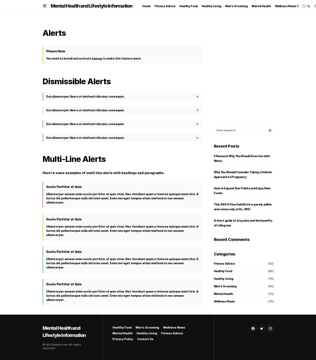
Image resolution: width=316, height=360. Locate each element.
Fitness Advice (224, 263)
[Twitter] (261, 329)
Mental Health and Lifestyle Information (91, 6)
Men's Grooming (225, 286)
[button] (45, 6)
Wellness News (224, 301)
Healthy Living (223, 278)
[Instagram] (270, 329)
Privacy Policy (123, 339)
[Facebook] (253, 329)
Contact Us (145, 339)
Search (270, 130)
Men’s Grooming (147, 327)
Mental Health (223, 293)
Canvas (97, 58)
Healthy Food (223, 271)
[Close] (197, 96)
